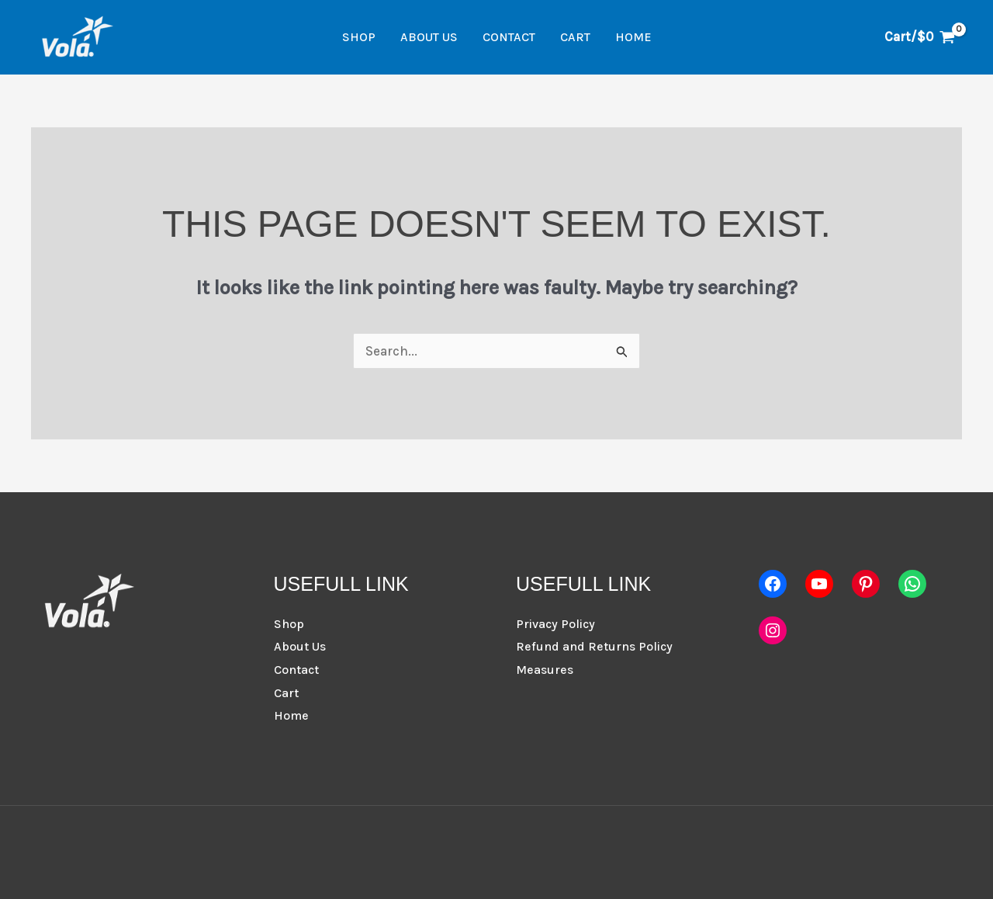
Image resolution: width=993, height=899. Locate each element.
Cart (575, 37)
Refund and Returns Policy (594, 646)
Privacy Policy (555, 623)
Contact (509, 37)
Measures (544, 669)
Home (633, 37)
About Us (429, 37)
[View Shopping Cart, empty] (919, 37)
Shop (358, 37)
